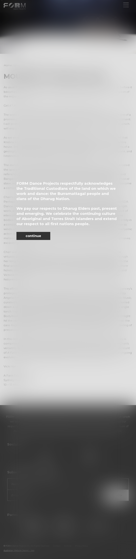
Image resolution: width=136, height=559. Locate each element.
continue (33, 236)
